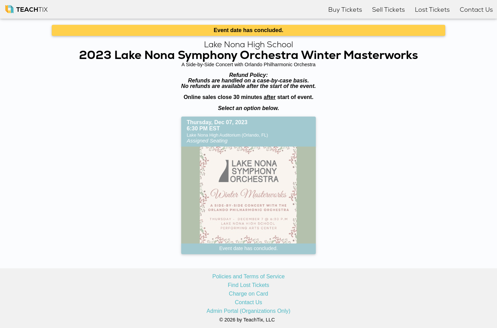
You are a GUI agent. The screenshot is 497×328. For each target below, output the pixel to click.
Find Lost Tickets (248, 285)
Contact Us (248, 302)
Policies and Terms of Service (248, 276)
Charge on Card (248, 294)
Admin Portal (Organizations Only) (249, 311)
